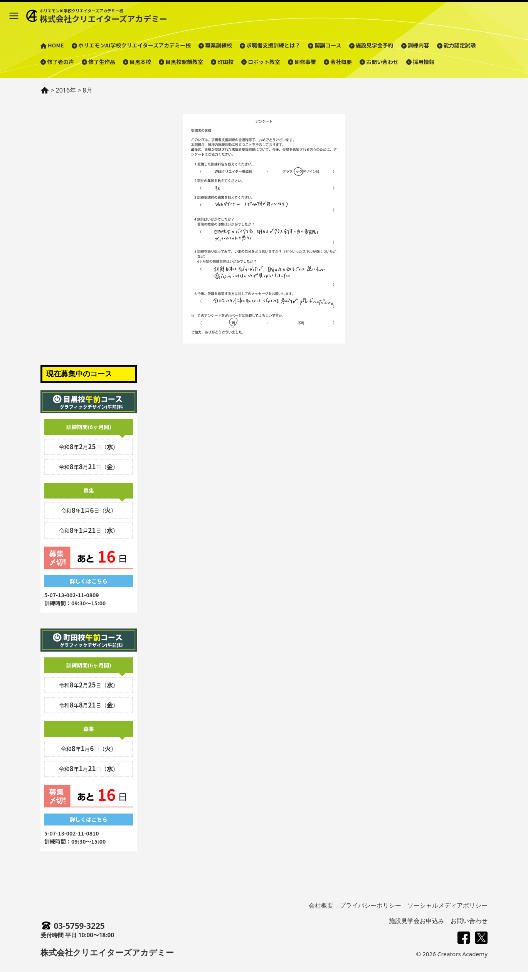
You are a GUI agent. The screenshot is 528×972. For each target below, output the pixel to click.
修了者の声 (60, 62)
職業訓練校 (218, 45)
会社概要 (341, 62)
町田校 (225, 62)
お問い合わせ (382, 62)
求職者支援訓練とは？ (273, 45)
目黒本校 (140, 62)
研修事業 (305, 62)
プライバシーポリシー (370, 905)
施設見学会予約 (374, 45)
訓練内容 (418, 45)
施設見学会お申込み (416, 920)
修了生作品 (101, 62)
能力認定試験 (460, 45)
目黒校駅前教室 (184, 62)
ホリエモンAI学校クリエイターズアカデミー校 (134, 45)
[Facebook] (463, 938)
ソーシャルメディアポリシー (447, 905)
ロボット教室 (264, 62)
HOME (56, 45)
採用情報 (423, 62)
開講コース (327, 45)
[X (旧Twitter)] (481, 938)
